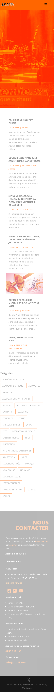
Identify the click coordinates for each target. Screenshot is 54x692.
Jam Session (8, 457)
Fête (4, 431)
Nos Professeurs (11, 476)
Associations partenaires (16, 398)
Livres (24, 457)
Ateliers (6, 405)
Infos (28, 437)
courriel (13, 545)
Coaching (23, 411)
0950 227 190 (41, 541)
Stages (6, 496)
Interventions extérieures (16, 450)
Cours (25, 128)
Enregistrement (11, 424)
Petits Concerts (11, 483)
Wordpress (27, 688)
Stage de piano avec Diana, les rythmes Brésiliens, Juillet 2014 (24, 239)
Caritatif (7, 411)
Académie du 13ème (12, 385)
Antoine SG (28, 684)
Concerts (7, 418)
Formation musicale (23, 431)
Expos (29, 424)
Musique (30, 463)
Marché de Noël (11, 463)
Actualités (34, 385)
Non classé (8, 470)
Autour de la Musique (29, 405)
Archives (28, 209)
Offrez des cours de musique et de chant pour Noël (23, 303)
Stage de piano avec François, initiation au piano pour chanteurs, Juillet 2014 (22, 200)
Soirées (32, 489)
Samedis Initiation (12, 489)
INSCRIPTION (8, 444)
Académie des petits (13, 379)
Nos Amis (25, 470)
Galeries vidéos (10, 437)
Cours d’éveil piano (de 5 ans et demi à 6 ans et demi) (24, 159)
